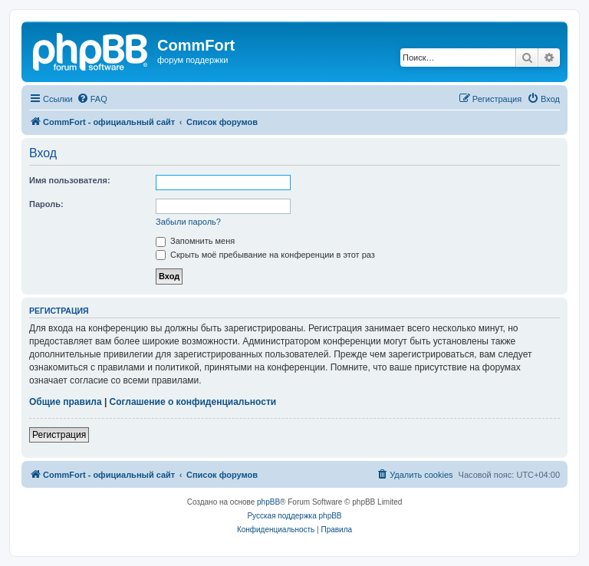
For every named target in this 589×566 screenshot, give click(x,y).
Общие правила (65, 402)
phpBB (268, 502)
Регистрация (59, 434)
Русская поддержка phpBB (294, 516)
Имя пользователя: (69, 180)
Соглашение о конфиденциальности (193, 402)
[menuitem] (92, 99)
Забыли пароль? (188, 221)
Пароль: (46, 204)
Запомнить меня (195, 240)
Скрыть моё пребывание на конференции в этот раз (265, 254)
